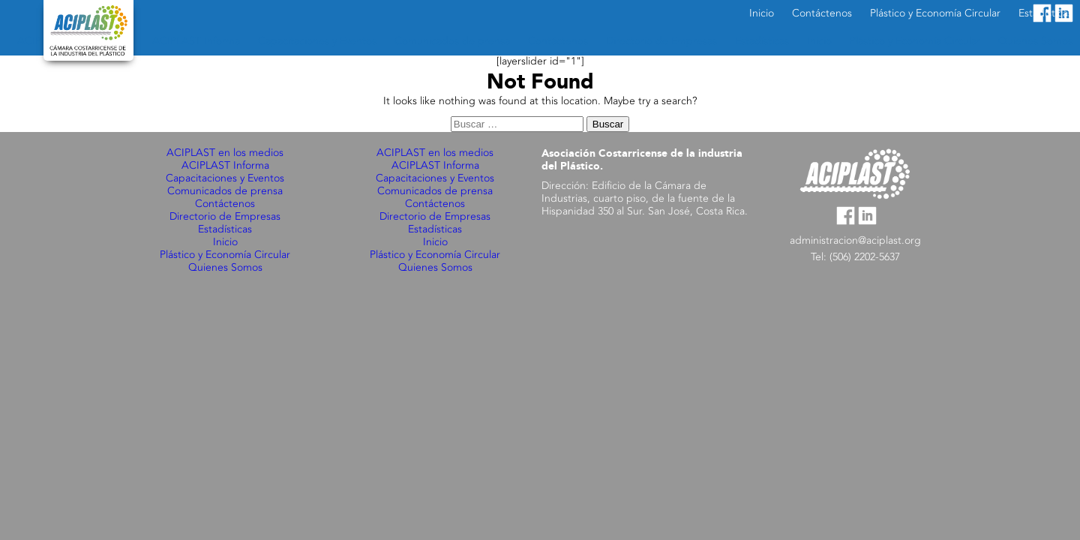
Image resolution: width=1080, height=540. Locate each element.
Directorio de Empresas (225, 217)
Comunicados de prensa (225, 191)
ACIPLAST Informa (225, 165)
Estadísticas (225, 229)
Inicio (225, 242)
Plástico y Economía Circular (225, 255)
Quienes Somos (225, 267)
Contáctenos (225, 204)
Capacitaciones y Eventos (225, 178)
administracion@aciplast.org (855, 241)
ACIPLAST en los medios (225, 153)
